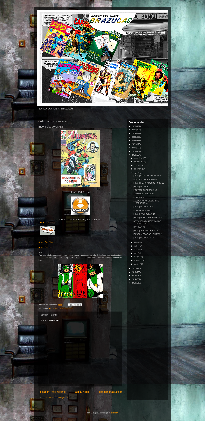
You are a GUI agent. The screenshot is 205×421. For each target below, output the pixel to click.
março (137, 257)
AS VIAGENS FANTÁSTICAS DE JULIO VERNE (147, 222)
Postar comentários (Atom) (57, 398)
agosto (137, 172)
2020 (134, 148)
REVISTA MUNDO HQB (143, 210)
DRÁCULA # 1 (139, 227)
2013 (134, 283)
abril (136, 253)
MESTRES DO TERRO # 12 (145, 190)
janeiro (137, 264)
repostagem (54, 308)
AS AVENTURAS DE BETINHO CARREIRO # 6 (146, 202)
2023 (134, 137)
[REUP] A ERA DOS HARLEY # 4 (147, 176)
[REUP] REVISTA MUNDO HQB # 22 (148, 183)
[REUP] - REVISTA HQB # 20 (145, 230)
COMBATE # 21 (139, 197)
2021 (134, 144)
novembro (138, 162)
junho (136, 246)
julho (136, 242)
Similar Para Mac (45, 242)
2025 (134, 130)
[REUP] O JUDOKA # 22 (143, 186)
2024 (134, 133)
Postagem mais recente (52, 391)
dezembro (138, 158)
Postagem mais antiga (109, 391)
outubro (137, 165)
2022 (134, 140)
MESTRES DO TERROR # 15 (145, 179)
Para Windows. (44, 222)
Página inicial (81, 391)
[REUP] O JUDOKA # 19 (143, 238)
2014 (134, 279)
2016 (134, 272)
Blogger (114, 413)
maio (136, 249)
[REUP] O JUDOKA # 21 (143, 207)
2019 (134, 151)
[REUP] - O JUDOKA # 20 (144, 214)
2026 (134, 126)
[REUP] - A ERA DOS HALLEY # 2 (147, 217)
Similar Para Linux (46, 247)
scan (62, 308)
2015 (134, 276)
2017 (134, 268)
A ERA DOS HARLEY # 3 (143, 194)
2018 (134, 155)
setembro (138, 169)
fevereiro (138, 260)
